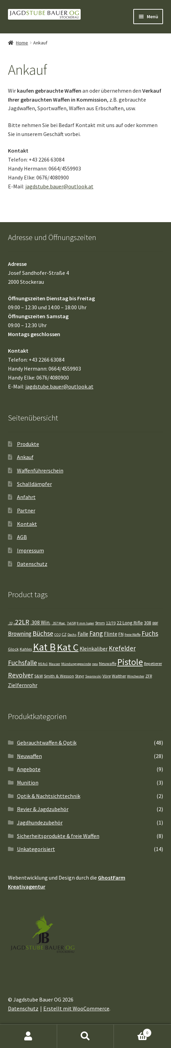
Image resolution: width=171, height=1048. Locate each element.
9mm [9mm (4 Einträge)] (100, 622)
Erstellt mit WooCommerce (76, 1008)
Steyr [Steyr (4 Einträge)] (79, 675)
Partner (26, 510)
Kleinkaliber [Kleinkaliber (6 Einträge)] (94, 648)
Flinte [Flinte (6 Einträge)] (110, 634)
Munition (27, 782)
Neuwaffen (29, 756)
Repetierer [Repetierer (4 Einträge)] (153, 663)
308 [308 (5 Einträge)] (147, 623)
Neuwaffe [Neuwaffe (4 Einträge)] (107, 663)
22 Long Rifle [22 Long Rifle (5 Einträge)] (130, 623)
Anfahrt (26, 497)
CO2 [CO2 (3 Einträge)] (57, 634)
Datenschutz (32, 563)
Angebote (28, 769)
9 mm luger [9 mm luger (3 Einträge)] (85, 623)
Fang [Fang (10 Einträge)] (96, 633)
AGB (22, 536)
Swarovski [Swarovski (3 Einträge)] (93, 676)
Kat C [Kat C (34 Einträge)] (68, 647)
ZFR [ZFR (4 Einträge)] (148, 675)
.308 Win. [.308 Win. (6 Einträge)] (40, 622)
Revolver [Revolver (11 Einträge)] (20, 675)
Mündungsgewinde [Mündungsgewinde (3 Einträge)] (76, 664)
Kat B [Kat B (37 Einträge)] (44, 647)
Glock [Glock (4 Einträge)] (13, 649)
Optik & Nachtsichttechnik (48, 795)
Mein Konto (28, 1036)
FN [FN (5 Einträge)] (121, 634)
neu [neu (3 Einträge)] (95, 664)
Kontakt (27, 523)
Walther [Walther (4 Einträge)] (119, 675)
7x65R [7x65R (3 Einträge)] (71, 623)
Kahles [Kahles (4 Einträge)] (26, 649)
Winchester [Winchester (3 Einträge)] (135, 676)
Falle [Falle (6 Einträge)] (83, 634)
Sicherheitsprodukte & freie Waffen (58, 835)
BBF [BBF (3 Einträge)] (155, 623)
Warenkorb (132, 1031)
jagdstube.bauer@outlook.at (59, 186)
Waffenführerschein (40, 470)
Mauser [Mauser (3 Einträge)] (54, 664)
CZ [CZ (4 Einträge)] (64, 634)
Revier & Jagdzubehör (43, 809)
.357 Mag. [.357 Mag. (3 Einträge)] (59, 623)
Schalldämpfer (34, 483)
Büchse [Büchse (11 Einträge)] (43, 633)
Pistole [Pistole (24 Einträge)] (130, 661)
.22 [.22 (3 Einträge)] (10, 623)
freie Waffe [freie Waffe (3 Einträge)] (133, 634)
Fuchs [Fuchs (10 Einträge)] (150, 633)
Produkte (28, 443)
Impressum (30, 550)
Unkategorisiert (36, 848)
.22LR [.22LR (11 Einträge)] (21, 622)
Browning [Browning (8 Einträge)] (20, 633)
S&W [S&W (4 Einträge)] (38, 675)
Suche (85, 1036)
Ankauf (25, 457)
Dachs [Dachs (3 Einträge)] (72, 634)
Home (22, 43)
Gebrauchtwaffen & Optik (46, 742)
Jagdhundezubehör (40, 822)
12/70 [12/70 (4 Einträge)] (111, 622)
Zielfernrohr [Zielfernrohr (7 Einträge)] (22, 685)
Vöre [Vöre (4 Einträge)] (106, 675)
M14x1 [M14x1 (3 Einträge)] (43, 664)
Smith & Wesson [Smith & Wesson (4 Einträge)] (59, 675)
